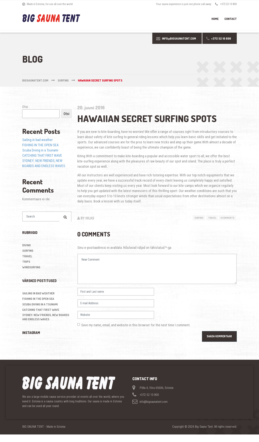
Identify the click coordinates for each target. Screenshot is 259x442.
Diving (26, 246)
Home (215, 19)
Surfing (193, 217)
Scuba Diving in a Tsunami (40, 150)
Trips (26, 263)
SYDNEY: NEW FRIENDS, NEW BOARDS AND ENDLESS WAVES (45, 318)
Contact (230, 19)
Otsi (25, 107)
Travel (209, 217)
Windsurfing (31, 268)
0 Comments (226, 217)
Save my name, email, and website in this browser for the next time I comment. (135, 332)
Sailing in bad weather (37, 140)
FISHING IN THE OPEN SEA (40, 145)
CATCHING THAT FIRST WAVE (42, 155)
